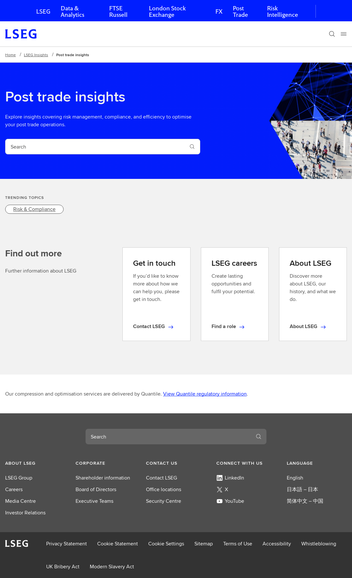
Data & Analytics (72, 11)
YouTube (230, 501)
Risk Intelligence (282, 11)
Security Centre (163, 501)
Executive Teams (94, 501)
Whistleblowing (318, 543)
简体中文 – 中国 (305, 501)
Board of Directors (96, 489)
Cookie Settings (166, 543)
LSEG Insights (36, 54)
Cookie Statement (117, 543)
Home (10, 54)
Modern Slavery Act (112, 566)
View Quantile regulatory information (205, 393)
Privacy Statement (66, 543)
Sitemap (203, 543)
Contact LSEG (161, 477)
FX (219, 11)
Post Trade (240, 11)
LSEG (43, 11)
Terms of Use (237, 543)
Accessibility (277, 543)
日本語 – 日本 (302, 489)
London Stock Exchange (167, 11)
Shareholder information (103, 477)
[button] (35, 463)
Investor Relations (25, 512)
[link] (34, 209)
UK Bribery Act (62, 566)
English (295, 477)
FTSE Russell (118, 11)
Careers (14, 489)
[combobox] (94, 146)
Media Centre (20, 501)
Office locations (163, 489)
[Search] (332, 34)
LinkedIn (230, 477)
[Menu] (343, 34)
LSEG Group (18, 477)
